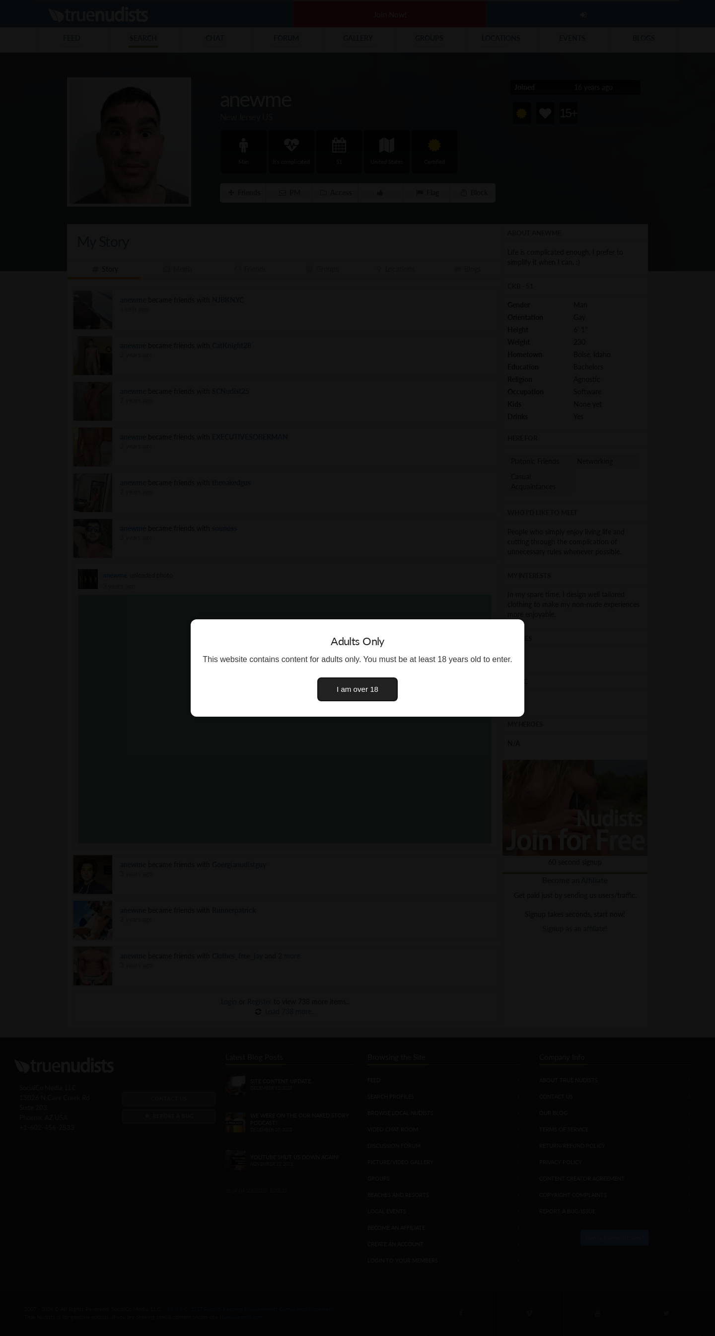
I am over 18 (357, 689)
